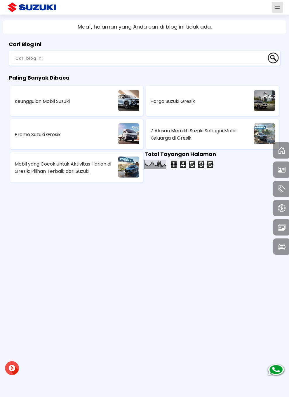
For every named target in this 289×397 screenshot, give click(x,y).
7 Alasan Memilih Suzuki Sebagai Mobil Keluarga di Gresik (193, 134)
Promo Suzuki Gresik (38, 134)
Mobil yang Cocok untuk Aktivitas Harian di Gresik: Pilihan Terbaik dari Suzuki (63, 168)
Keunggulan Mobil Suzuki (42, 101)
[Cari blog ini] (139, 58)
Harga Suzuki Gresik (172, 101)
